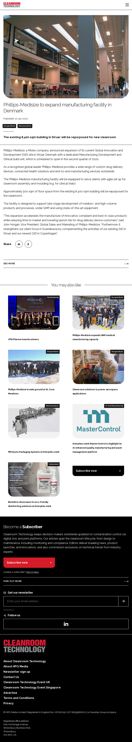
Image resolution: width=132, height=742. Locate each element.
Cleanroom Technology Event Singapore (32, 687)
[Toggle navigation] (127, 4)
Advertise (10, 692)
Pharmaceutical (25, 126)
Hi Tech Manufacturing (114, 406)
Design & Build (9, 126)
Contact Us (11, 677)
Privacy (8, 703)
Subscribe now (86, 470)
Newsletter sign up (16, 671)
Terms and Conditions (18, 698)
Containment (53, 464)
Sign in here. (32, 572)
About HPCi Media (15, 666)
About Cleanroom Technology (24, 661)
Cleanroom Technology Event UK (26, 682)
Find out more (12, 581)
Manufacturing (52, 297)
